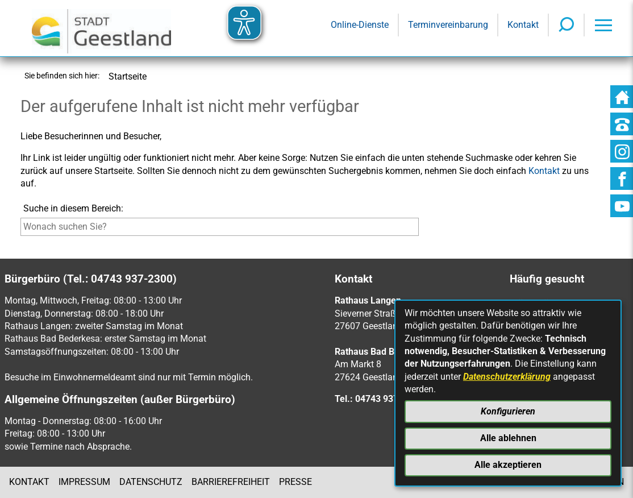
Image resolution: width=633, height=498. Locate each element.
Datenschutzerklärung (507, 376)
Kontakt (29, 481)
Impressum (84, 481)
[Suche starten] (421, 229)
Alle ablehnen (508, 438)
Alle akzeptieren (508, 464)
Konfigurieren (508, 411)
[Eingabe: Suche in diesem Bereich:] (219, 227)
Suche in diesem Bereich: (73, 208)
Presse (295, 481)
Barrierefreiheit (230, 481)
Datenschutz (150, 481)
